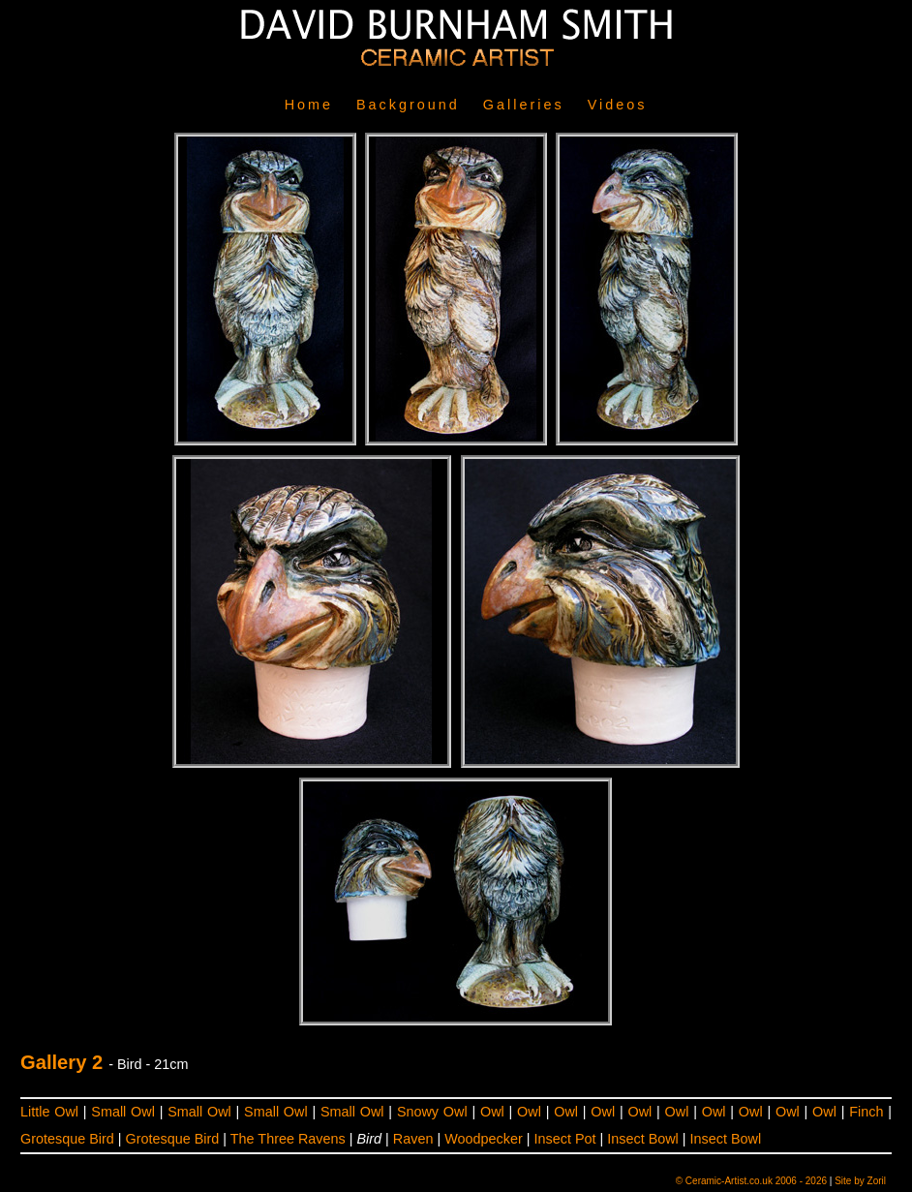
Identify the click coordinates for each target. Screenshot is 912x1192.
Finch (866, 1111)
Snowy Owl (432, 1111)
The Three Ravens (288, 1138)
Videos (618, 104)
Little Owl (49, 1111)
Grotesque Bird (67, 1138)
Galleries (523, 104)
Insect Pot (564, 1138)
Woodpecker (483, 1138)
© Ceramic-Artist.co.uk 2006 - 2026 (751, 1181)
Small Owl (123, 1111)
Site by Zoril (860, 1181)
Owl (492, 1111)
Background (408, 104)
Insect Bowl (643, 1138)
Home (309, 104)
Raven (413, 1138)
